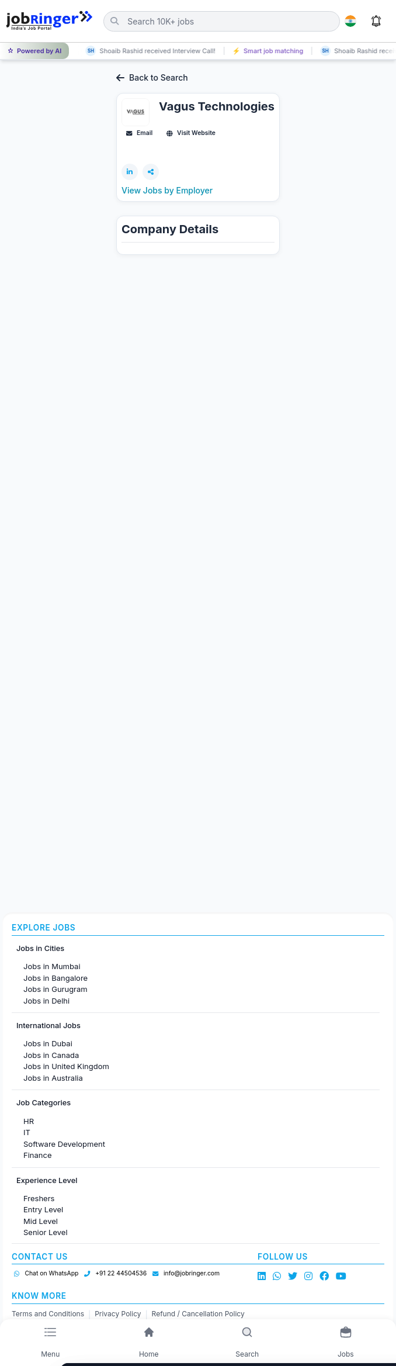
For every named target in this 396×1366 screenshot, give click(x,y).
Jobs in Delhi (46, 1000)
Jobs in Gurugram (55, 989)
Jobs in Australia (53, 1078)
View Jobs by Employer (167, 190)
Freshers (38, 1198)
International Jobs (48, 1025)
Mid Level (40, 1221)
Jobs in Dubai (47, 1043)
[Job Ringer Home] (49, 21)
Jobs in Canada (51, 1055)
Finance (37, 1155)
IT (26, 1132)
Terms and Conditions (48, 1313)
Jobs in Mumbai (52, 966)
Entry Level (43, 1209)
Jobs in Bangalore (55, 978)
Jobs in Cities (40, 948)
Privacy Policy (118, 1313)
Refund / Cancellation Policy (198, 1313)
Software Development (64, 1144)
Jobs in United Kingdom (66, 1066)
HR (28, 1121)
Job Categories (43, 1102)
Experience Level (46, 1180)
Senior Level (45, 1232)
